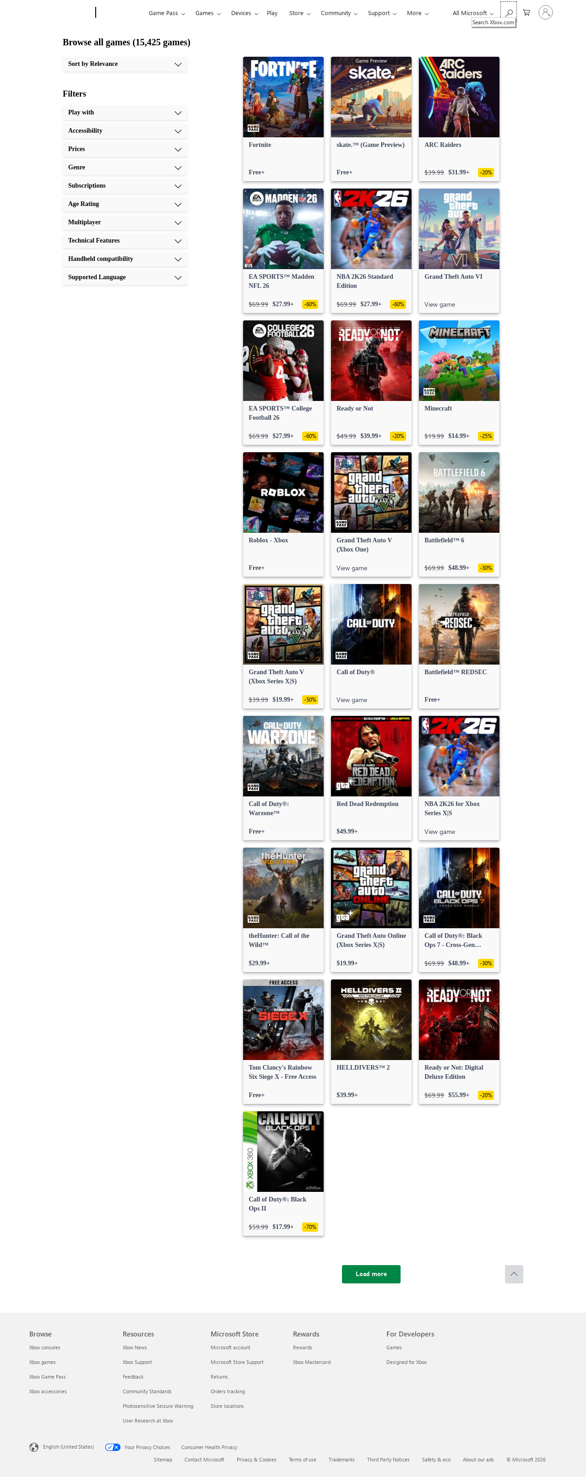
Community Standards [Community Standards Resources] (147, 1391)
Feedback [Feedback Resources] (133, 1377)
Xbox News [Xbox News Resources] (135, 1347)
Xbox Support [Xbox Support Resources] (137, 1362)
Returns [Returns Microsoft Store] (219, 1377)
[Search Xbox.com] (508, 11)
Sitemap (163, 1459)
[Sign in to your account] (546, 12)
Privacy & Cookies (257, 1459)
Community (336, 12)
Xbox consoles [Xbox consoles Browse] (44, 1347)
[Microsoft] (60, 12)
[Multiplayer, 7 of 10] (125, 222)
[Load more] (371, 1274)
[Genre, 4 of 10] (125, 167)
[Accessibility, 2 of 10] (125, 131)
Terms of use (302, 1459)
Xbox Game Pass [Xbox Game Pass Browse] (47, 1377)
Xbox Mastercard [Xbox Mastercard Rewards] (312, 1362)
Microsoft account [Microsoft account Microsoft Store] (230, 1347)
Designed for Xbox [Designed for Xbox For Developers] (406, 1362)
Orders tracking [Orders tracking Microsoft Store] (228, 1391)
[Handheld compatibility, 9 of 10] (125, 259)
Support (379, 12)
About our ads (478, 1459)
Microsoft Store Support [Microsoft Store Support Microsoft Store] (237, 1362)
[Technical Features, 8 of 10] (125, 240)
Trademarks (342, 1459)
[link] (283, 119)
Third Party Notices (388, 1459)
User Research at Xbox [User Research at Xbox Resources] (148, 1420)
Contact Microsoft (204, 1459)
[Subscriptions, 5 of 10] (125, 186)
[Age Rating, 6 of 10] (125, 204)
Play (272, 12)
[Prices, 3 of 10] (125, 149)
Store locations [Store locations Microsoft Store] (227, 1406)
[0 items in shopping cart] (526, 11)
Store (296, 12)
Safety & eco (436, 1459)
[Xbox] (121, 12)
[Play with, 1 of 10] (125, 112)
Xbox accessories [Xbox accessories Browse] (48, 1391)
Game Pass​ (163, 12)
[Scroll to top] (514, 1274)
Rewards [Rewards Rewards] (302, 1347)
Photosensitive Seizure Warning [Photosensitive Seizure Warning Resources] (158, 1406)
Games (204, 12)
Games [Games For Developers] (394, 1347)
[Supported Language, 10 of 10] (125, 277)
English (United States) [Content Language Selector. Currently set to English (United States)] (68, 1447)
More (414, 12)
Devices (241, 12)
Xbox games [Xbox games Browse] (42, 1362)
